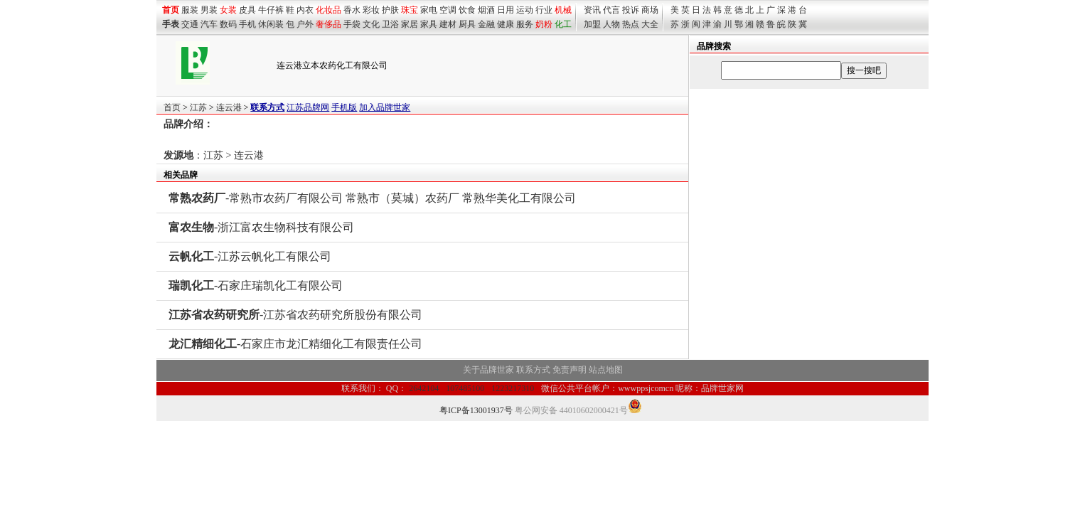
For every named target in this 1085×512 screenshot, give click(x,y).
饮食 (467, 10)
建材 (447, 24)
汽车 (209, 24)
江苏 (198, 107)
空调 (447, 10)
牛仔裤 (271, 10)
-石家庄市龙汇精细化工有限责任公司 (295, 344)
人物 (611, 24)
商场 (649, 10)
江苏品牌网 (308, 107)
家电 (428, 10)
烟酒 (486, 10)
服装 (189, 10)
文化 (371, 24)
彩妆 (371, 10)
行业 (543, 10)
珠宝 (409, 10)
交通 (189, 24)
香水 (351, 10)
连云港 (229, 107)
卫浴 (390, 24)
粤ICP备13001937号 (476, 410)
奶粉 (543, 24)
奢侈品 (328, 24)
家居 (409, 24)
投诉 (630, 10)
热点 (630, 24)
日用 (505, 10)
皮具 (247, 10)
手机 (247, 24)
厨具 (467, 24)
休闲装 (271, 24)
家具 (428, 24)
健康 (505, 24)
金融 (486, 24)
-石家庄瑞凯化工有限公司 (256, 285)
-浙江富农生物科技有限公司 (261, 227)
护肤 (390, 10)
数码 (228, 24)
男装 (209, 10)
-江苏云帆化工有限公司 (250, 256)
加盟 (592, 24)
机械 (563, 10)
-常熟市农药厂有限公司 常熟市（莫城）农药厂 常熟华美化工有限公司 (372, 198)
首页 (172, 107)
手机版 (344, 107)
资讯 (592, 10)
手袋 (351, 24)
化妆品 (328, 10)
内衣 (305, 10)
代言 (611, 10)
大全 (649, 24)
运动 (524, 10)
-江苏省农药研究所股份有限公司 (295, 315)
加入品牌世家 (384, 107)
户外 (305, 24)
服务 (524, 24)
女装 (228, 10)
